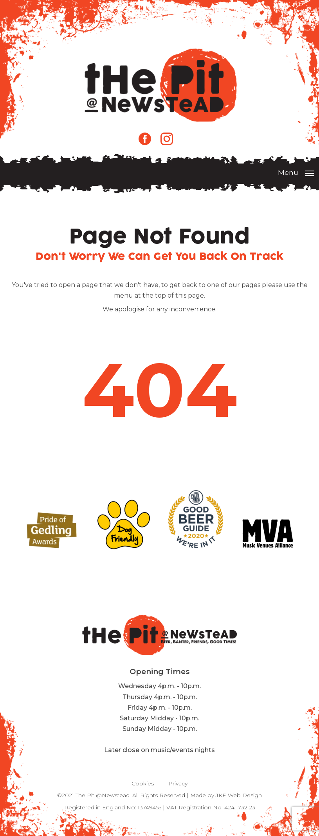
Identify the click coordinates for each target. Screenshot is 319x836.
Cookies (143, 783)
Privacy (177, 783)
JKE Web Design (239, 795)
